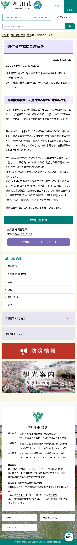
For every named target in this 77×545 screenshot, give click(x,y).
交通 (9, 305)
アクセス (9, 518)
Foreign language (39, 17)
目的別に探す (14, 333)
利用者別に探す (16, 318)
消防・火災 (12, 297)
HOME (5, 35)
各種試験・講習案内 (17, 274)
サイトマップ (10, 528)
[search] (34, 26)
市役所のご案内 (50, 518)
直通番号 (20, 495)
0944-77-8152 (22, 234)
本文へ (58, 6)
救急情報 (12, 266)
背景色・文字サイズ (14, 17)
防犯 (29, 35)
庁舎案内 (53, 495)
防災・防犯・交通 (18, 35)
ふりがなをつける (63, 17)
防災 (9, 282)
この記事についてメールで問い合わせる (38, 242)
